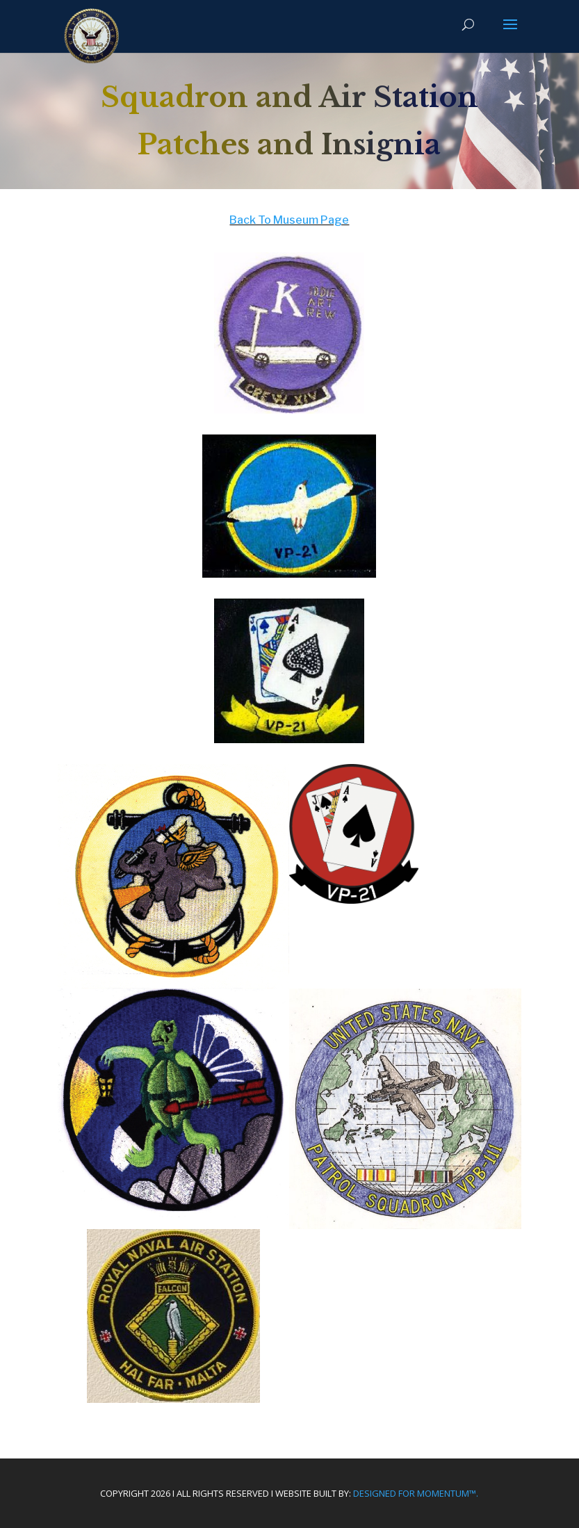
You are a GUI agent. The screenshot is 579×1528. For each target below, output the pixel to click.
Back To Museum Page (289, 220)
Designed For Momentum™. (415, 1493)
